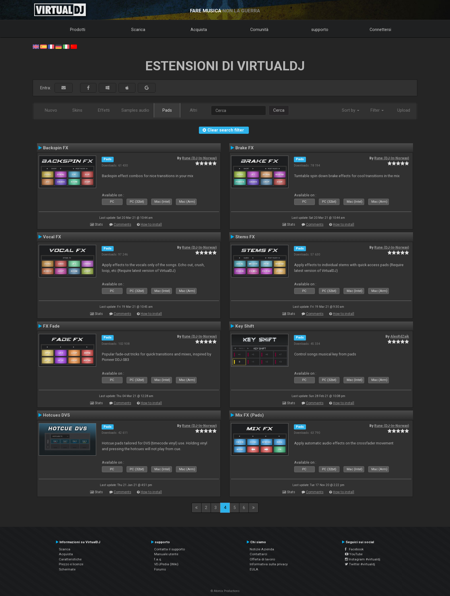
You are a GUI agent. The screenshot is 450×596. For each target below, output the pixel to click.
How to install (151, 224)
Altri (193, 110)
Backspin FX (55, 147)
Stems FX (245, 236)
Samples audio (135, 110)
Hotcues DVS (56, 415)
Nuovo (51, 110)
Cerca (278, 110)
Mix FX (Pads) (249, 415)
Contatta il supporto (169, 549)
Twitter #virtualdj (360, 564)
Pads (167, 110)
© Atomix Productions (225, 591)
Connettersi (380, 29)
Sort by (350, 110)
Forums (160, 569)
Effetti (104, 110)
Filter (377, 110)
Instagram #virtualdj (362, 559)
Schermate (67, 569)
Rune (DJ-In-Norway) (199, 158)
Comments (122, 224)
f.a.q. (158, 559)
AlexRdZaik (399, 336)
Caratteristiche (70, 559)
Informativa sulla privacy (269, 564)
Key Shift (244, 326)
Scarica (138, 29)
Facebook (354, 549)
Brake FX (244, 147)
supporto (319, 29)
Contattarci (258, 554)
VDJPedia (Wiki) (166, 564)
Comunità (259, 29)
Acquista (199, 29)
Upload (403, 110)
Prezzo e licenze (71, 564)
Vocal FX (52, 236)
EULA (254, 569)
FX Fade (51, 326)
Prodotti (77, 29)
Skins (77, 110)
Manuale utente (166, 554)
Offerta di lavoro (262, 559)
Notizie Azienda (262, 549)
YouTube (353, 554)
